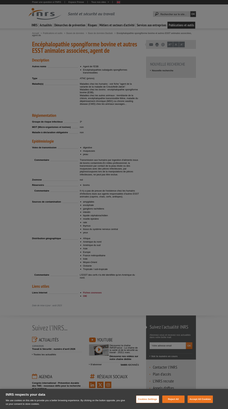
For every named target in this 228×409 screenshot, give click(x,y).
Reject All (173, 401)
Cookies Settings (147, 401)
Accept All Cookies (200, 401)
